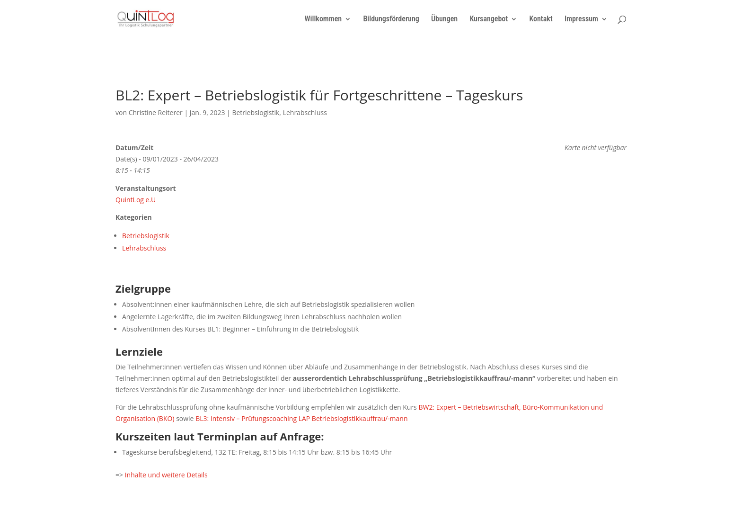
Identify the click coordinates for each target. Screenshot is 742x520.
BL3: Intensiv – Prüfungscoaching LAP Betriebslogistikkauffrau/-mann (301, 418)
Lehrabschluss (305, 112)
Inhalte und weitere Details (166, 474)
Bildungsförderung (391, 19)
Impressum (581, 19)
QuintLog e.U (135, 199)
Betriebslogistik (255, 112)
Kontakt (540, 19)
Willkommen (323, 19)
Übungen (444, 19)
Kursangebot (488, 19)
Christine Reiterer (156, 112)
